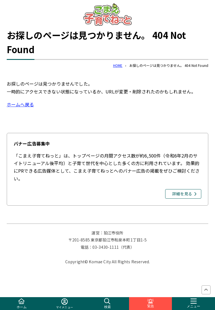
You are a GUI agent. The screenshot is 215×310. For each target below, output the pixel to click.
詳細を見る (182, 193)
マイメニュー (64, 303)
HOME (118, 65)
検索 (107, 303)
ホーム (22, 303)
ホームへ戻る (20, 104)
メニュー (193, 303)
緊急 (150, 303)
